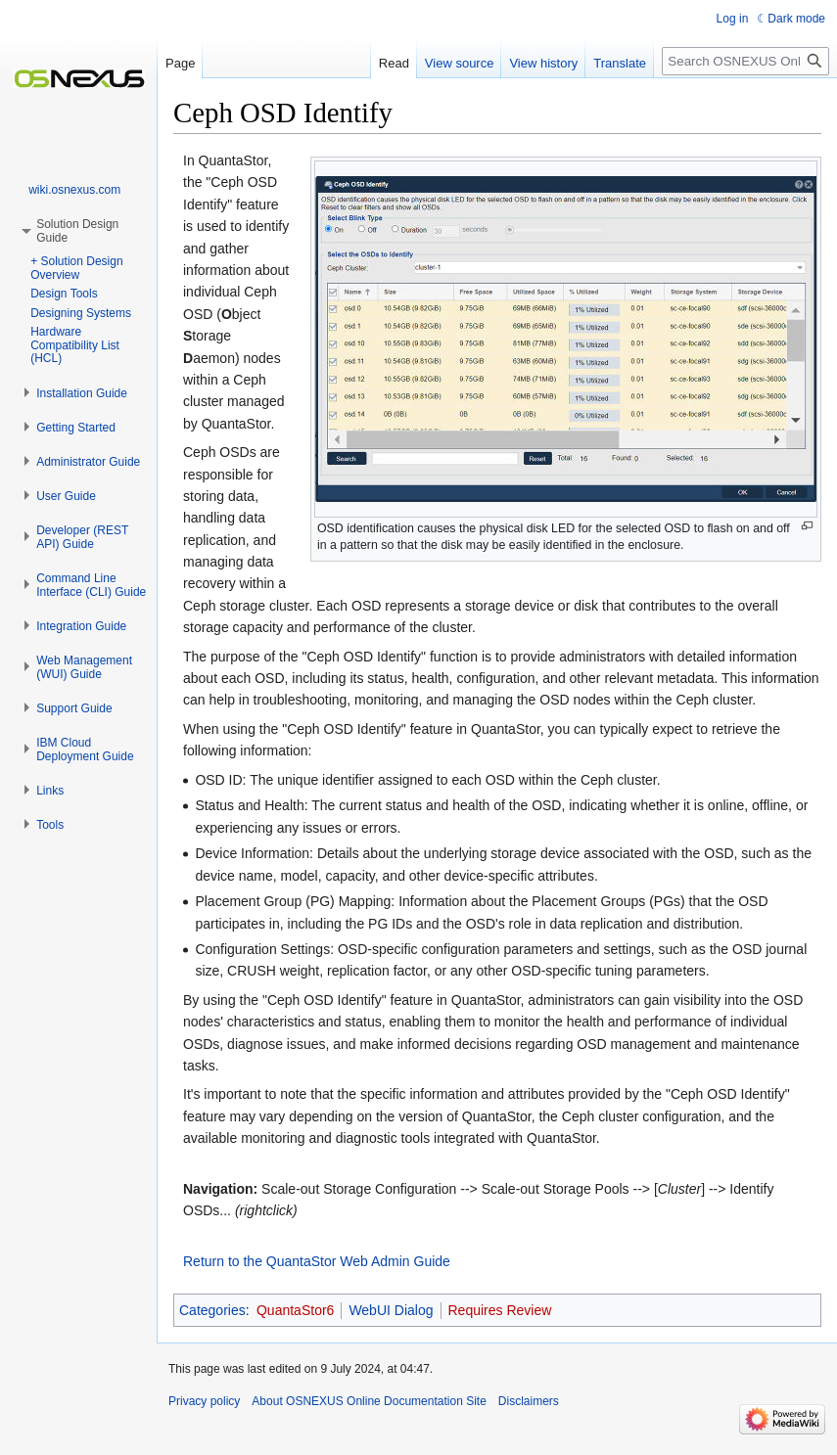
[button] (81, 393)
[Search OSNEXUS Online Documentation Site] (745, 61)
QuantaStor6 (295, 1310)
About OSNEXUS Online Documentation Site (369, 1401)
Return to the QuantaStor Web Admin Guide (316, 1261)
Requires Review (500, 1310)
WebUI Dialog (391, 1310)
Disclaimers (528, 1401)
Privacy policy (204, 1401)
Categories (212, 1310)
